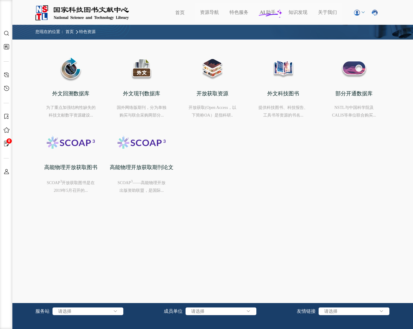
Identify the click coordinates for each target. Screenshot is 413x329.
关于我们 (327, 12)
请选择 (88, 311)
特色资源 (87, 32)
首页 (180, 12)
